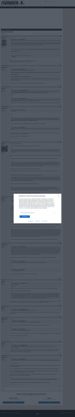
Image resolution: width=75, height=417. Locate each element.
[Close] (59, 196)
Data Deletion (30, 221)
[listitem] (37, 212)
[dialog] (37, 208)
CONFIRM (25, 216)
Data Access (37, 221)
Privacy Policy (44, 221)
